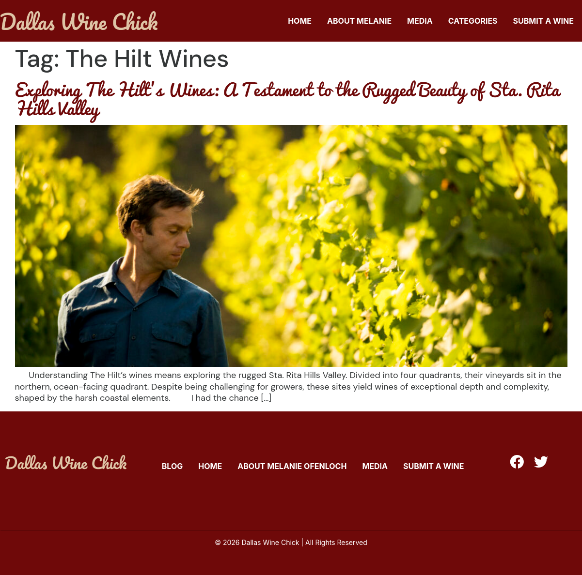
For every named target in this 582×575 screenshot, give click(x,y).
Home (300, 21)
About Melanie (359, 21)
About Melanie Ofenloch (291, 466)
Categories (473, 21)
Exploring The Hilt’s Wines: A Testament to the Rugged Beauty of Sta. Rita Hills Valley (287, 98)
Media (420, 21)
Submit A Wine (543, 21)
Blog (172, 466)
